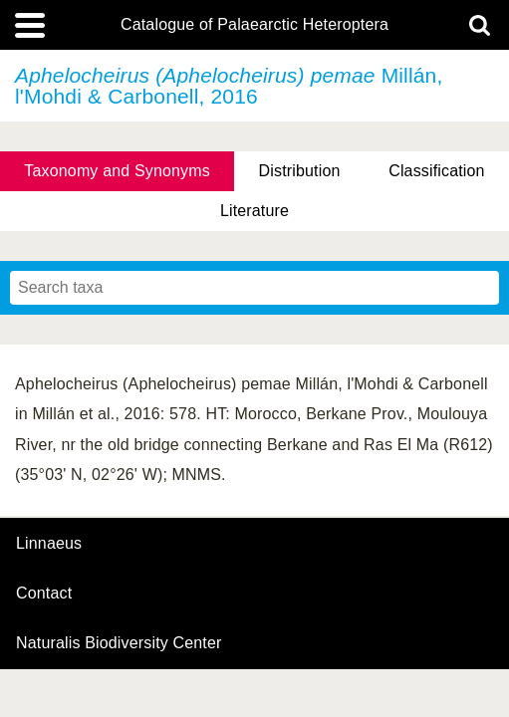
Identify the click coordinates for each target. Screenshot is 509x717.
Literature (254, 210)
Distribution (300, 170)
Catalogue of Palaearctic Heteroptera (254, 25)
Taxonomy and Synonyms (117, 170)
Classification (436, 170)
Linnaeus (49, 544)
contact (44, 593)
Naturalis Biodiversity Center (119, 643)
